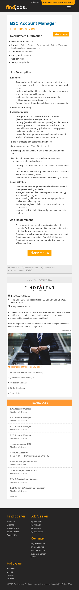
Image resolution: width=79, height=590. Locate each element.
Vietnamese (35, 2)
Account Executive (19, 453)
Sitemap (10, 525)
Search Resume (37, 550)
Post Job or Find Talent (58, 2)
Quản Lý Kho (15, 393)
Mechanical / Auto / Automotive (25, 48)
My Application (36, 532)
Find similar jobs (30, 268)
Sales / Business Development (35, 45)
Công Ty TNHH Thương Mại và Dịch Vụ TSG (29, 456)
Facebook (11, 568)
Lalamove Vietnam (18, 465)
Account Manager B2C (20, 444)
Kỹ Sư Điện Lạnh (17, 388)
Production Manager (18, 383)
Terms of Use (13, 532)
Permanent (26, 55)
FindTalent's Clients (18, 412)
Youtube (10, 579)
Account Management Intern (23, 461)
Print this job (48, 268)
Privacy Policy (13, 528)
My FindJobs (36, 521)
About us (11, 521)
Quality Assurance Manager (22, 377)
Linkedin (10, 575)
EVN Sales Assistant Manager (24, 479)
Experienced (27, 51)
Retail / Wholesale (59, 45)
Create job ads (37, 547)
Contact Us (12, 535)
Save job (13, 268)
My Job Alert (35, 525)
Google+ (10, 572)
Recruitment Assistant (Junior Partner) (26, 372)
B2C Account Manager (20, 409)
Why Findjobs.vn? (38, 543)
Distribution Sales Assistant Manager (27, 488)
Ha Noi (29, 41)
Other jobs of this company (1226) (25, 367)
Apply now (61, 34)
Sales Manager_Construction (23, 470)
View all (13, 497)
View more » (66, 331)
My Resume (35, 528)
